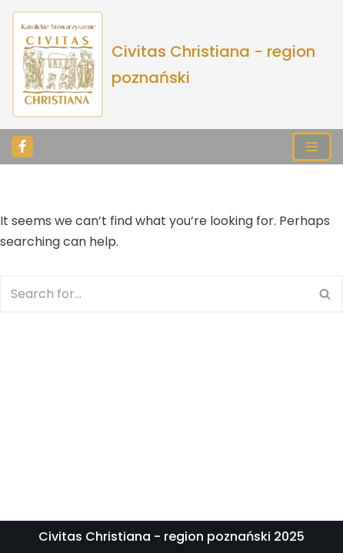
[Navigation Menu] (311, 146)
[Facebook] (22, 146)
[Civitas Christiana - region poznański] (171, 64)
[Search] (154, 294)
